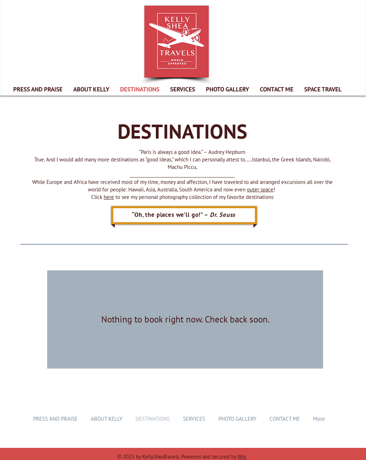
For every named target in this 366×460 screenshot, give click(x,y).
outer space (260, 189)
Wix (242, 456)
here (109, 197)
